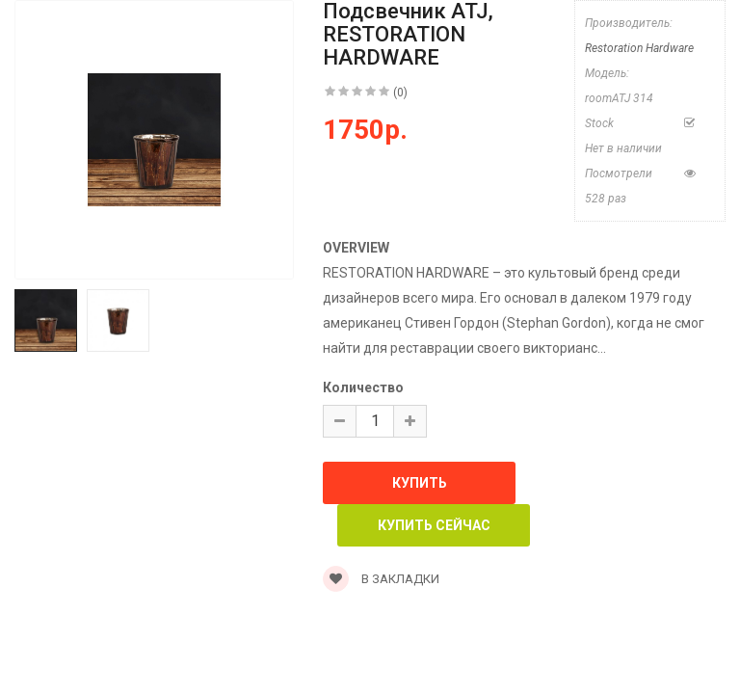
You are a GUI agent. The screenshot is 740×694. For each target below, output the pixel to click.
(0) (400, 92)
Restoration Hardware (639, 48)
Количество (363, 387)
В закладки (381, 579)
